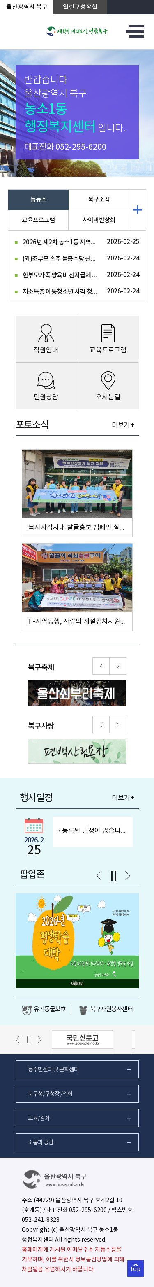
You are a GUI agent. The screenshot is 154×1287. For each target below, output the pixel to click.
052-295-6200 (80, 147)
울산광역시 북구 (27, 7)
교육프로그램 (38, 220)
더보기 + (123, 425)
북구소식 (99, 199)
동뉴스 (38, 199)
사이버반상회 (99, 220)
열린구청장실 (80, 7)
